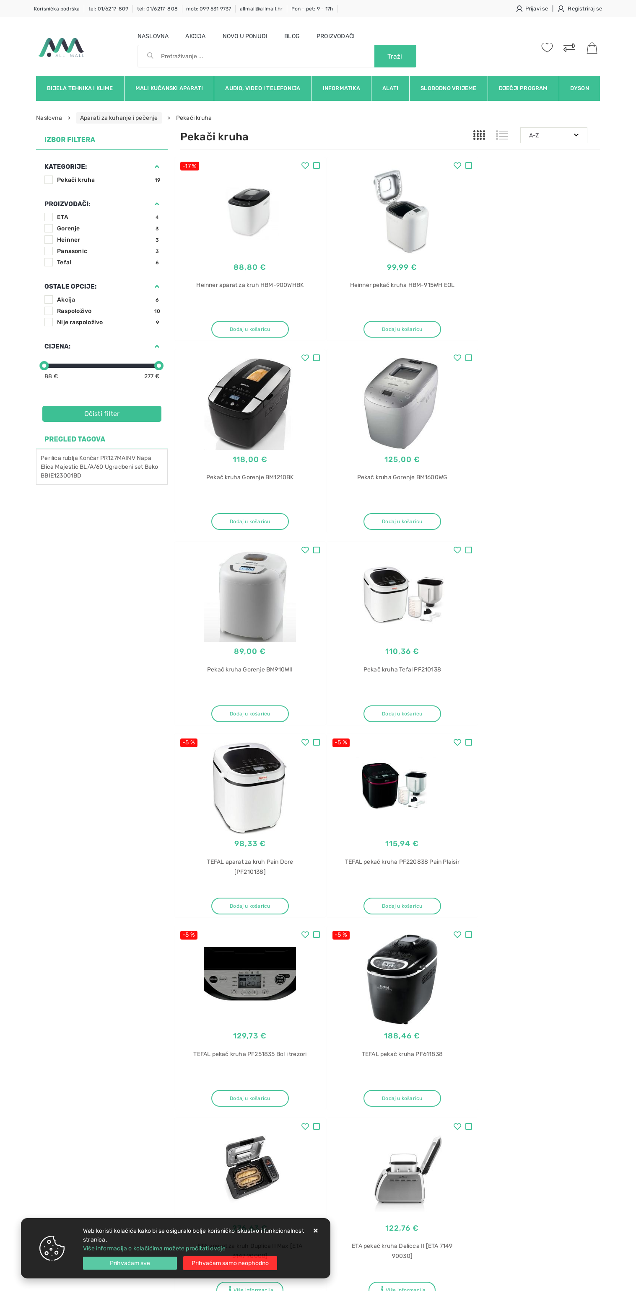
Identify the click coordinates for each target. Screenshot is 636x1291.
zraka (476, 1095)
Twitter (447, 1016)
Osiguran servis (201, 1145)
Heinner (109, 239)
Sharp (477, 1110)
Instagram (491, 1016)
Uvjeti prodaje (199, 1082)
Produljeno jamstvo (296, 1107)
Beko (151, 466)
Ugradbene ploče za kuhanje (508, 1183)
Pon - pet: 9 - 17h (312, 9)
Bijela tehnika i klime (80, 88)
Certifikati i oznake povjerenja (310, 1145)
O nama (280, 1082)
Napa (144, 458)
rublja (70, 458)
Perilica (51, 458)
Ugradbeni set (124, 466)
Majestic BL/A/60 (79, 466)
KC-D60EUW (486, 1124)
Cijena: (57, 346)
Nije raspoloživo (109, 322)
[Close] (130, 1263)
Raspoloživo (109, 311)
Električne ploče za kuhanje (506, 1139)
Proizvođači (336, 36)
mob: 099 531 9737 (208, 9)
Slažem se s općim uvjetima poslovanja (113, 1039)
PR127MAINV (117, 458)
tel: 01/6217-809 (108, 9)
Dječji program (523, 88)
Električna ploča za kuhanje (506, 1168)
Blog (292, 36)
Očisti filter (102, 414)
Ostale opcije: (70, 286)
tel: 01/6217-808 (157, 9)
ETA (109, 217)
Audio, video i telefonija (262, 88)
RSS (567, 1016)
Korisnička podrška (57, 9)
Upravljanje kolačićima (211, 1158)
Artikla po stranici (454, 945)
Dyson (579, 88)
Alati (390, 88)
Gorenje (109, 228)
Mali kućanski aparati (169, 88)
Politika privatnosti (295, 1095)
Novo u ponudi (245, 36)
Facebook (404, 1016)
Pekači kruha (109, 179)
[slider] (44, 365)
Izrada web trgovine (575, 1279)
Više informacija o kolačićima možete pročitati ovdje (154, 1248)
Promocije (284, 1132)
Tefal (109, 262)
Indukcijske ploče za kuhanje (508, 1154)
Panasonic (109, 251)
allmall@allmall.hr (261, 9)
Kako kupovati (199, 1107)
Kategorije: (65, 166)
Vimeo (533, 1016)
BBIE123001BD (61, 475)
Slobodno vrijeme (448, 88)
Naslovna (153, 36)
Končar (89, 458)
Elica (47, 466)
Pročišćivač (485, 1080)
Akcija (195, 36)
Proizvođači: (67, 204)
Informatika (341, 88)
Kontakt (190, 1095)
